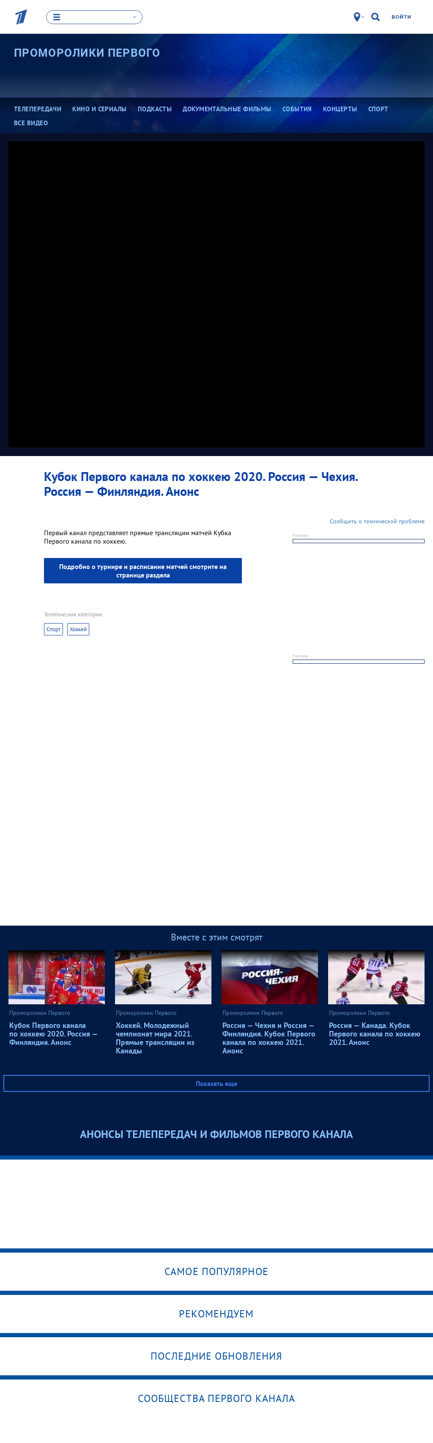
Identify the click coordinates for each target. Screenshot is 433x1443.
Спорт (53, 628)
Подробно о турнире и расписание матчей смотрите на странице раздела (143, 570)
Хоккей (78, 628)
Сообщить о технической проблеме (377, 521)
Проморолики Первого (87, 53)
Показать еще (216, 1083)
